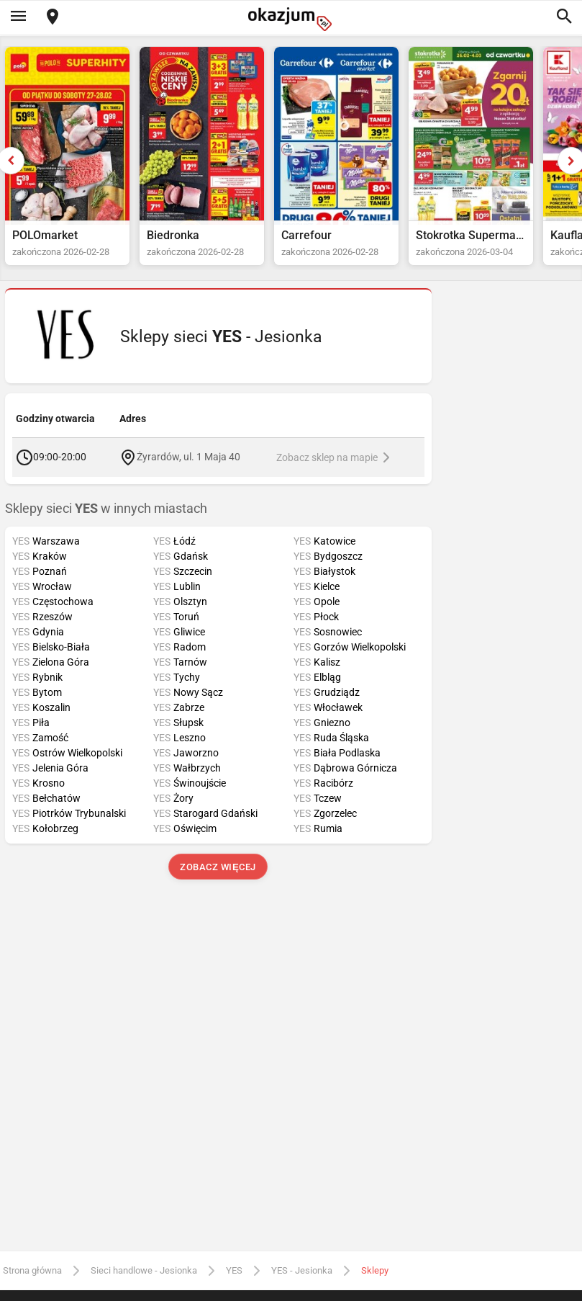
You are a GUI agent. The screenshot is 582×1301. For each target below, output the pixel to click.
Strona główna (32, 1270)
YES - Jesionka (301, 1270)
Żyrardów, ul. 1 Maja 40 (188, 456)
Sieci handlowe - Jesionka (144, 1270)
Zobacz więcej (218, 867)
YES (234, 1270)
